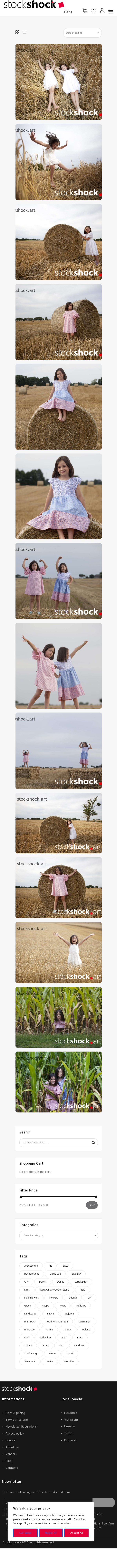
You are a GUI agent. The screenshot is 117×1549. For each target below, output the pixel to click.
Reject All (51, 1533)
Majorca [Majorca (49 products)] (69, 1314)
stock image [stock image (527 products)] (31, 1354)
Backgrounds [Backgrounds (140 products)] (31, 1274)
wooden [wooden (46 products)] (69, 1362)
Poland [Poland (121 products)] (86, 1330)
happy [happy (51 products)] (45, 1306)
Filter (92, 1205)
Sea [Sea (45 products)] (61, 1346)
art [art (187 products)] (50, 1266)
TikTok (68, 1434)
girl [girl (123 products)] (89, 1298)
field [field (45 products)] (82, 1290)
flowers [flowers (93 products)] (53, 1298)
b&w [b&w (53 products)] (65, 1266)
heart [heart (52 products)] (63, 1306)
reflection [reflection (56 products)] (45, 1338)
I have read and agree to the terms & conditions (38, 1492)
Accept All (76, 1533)
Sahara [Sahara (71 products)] (28, 1346)
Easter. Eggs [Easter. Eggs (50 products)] (81, 1282)
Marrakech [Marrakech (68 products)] (30, 1322)
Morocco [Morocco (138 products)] (29, 1330)
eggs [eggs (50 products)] (27, 1290)
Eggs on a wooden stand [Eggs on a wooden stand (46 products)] (54, 1290)
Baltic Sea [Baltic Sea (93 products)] (55, 1274)
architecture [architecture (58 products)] (31, 1266)
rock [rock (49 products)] (80, 1338)
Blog (9, 1461)
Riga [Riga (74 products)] (64, 1338)
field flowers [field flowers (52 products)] (31, 1298)
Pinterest (70, 1441)
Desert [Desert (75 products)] (42, 1282)
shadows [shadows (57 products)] (79, 1346)
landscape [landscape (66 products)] (30, 1314)
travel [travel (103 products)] (69, 1354)
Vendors (11, 1454)
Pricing (67, 11)
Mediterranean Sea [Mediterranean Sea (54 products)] (57, 1322)
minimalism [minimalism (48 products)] (85, 1322)
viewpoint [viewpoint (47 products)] (30, 1362)
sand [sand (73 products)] (45, 1346)
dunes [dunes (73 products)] (60, 1282)
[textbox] (58, 1236)
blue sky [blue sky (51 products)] (76, 1274)
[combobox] (58, 1236)
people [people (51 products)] (68, 1330)
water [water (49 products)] (49, 1362)
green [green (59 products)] (27, 1306)
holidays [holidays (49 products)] (81, 1306)
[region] (51, 1521)
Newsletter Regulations (21, 1427)
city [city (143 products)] (26, 1282)
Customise (25, 1533)
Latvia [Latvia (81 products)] (50, 1314)
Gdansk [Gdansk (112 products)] (73, 1298)
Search (92, 1142)
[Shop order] (82, 33)
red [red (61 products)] (26, 1338)
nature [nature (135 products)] (49, 1330)
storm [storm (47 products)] (52, 1354)
